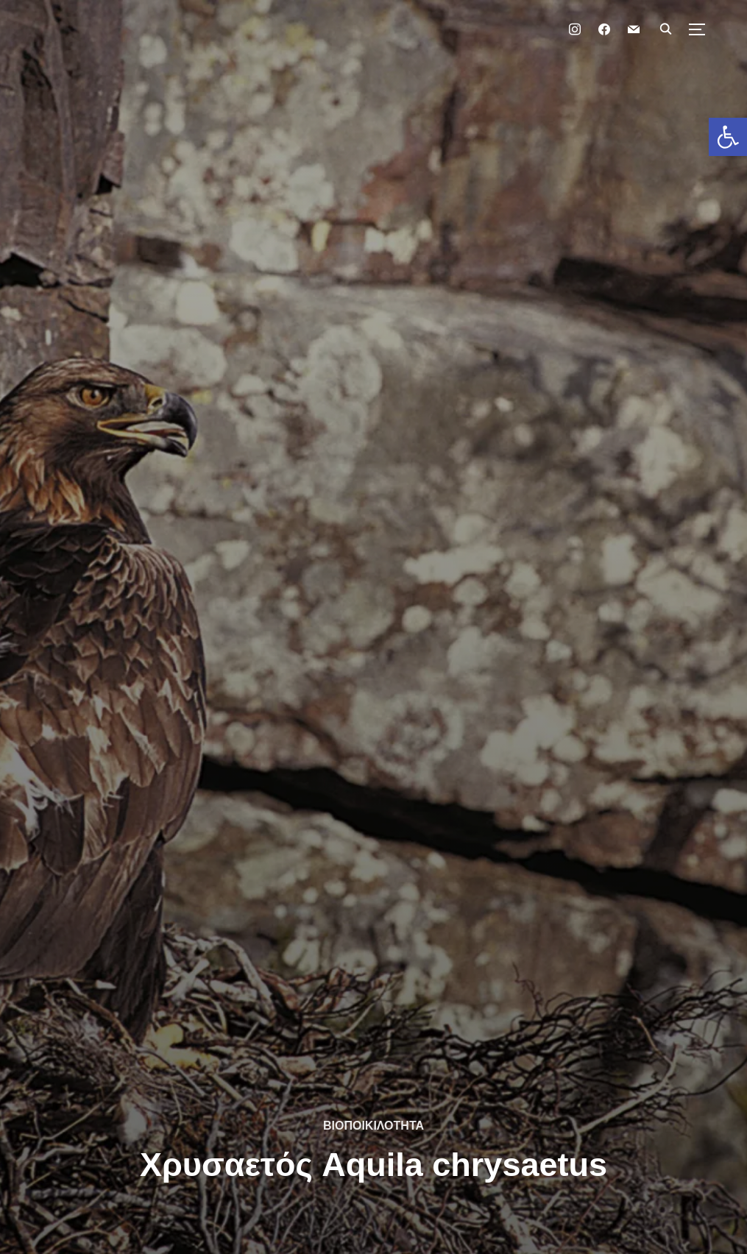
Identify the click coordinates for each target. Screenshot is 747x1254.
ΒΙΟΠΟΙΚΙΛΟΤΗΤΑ (373, 1125)
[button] (728, 137)
